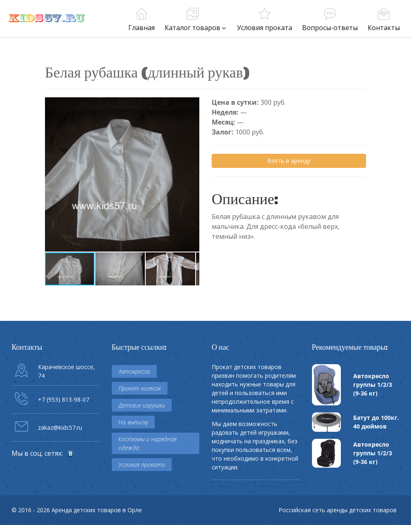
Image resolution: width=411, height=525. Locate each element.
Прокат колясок (139, 388)
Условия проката (141, 464)
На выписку (133, 422)
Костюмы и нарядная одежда (147, 443)
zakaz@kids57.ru (60, 427)
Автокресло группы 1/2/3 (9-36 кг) (372, 384)
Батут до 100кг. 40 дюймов (376, 422)
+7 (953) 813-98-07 (63, 399)
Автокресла (134, 371)
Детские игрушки (141, 405)
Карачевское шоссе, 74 (66, 371)
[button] (191, 104)
